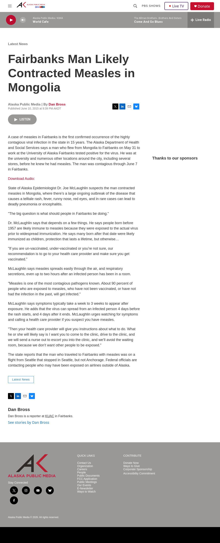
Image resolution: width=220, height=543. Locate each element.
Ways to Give (131, 466)
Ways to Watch (86, 491)
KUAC (49, 416)
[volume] (23, 20)
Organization (85, 466)
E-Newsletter (85, 488)
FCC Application (87, 478)
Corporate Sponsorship (137, 469)
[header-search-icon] (135, 6)
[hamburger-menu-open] (10, 6)
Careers (82, 469)
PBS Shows (151, 5)
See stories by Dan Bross (28, 422)
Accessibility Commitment (139, 473)
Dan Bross (57, 104)
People (81, 472)
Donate (204, 6)
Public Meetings (87, 482)
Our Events (84, 485)
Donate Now (131, 462)
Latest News (18, 44)
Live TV (176, 6)
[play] (11, 20)
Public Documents (88, 475)
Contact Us (84, 462)
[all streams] (201, 20)
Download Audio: (21, 179)
